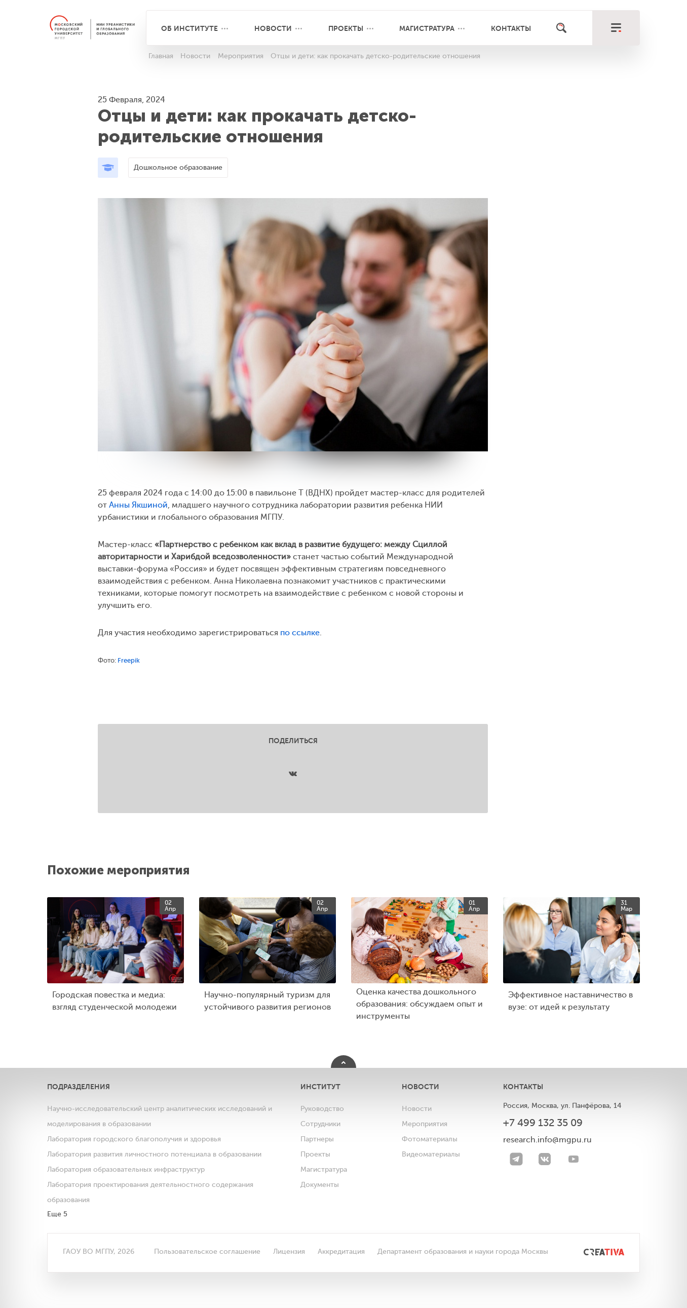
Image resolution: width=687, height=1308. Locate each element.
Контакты (511, 28)
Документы (319, 1184)
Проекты (345, 28)
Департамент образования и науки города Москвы (462, 1251)
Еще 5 (57, 1214)
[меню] (615, 28)
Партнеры (317, 1139)
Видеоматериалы (431, 1154)
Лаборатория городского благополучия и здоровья (134, 1139)
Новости (273, 28)
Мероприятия (424, 1124)
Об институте (189, 28)
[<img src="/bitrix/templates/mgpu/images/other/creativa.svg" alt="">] (592, 1251)
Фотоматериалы (429, 1139)
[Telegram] (516, 1159)
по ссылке (300, 632)
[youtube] (573, 1159)
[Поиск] (561, 28)
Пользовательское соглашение (207, 1251)
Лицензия (289, 1251)
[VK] (544, 1159)
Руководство (322, 1108)
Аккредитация (341, 1251)
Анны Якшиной (138, 505)
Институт (320, 1087)
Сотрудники (320, 1124)
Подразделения (78, 1087)
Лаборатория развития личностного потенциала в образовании (154, 1154)
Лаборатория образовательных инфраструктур (126, 1169)
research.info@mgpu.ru (547, 1139)
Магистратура (426, 28)
